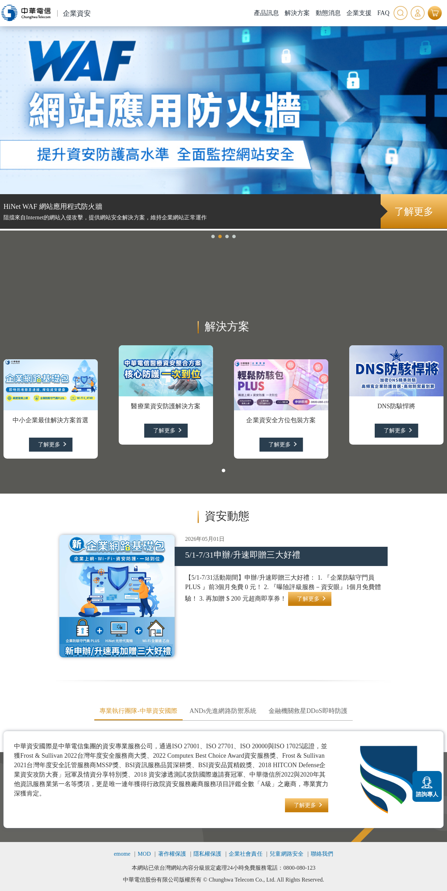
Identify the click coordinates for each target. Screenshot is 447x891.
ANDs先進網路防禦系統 (223, 710)
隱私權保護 (207, 854)
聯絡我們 (322, 854)
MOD (144, 854)
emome (122, 854)
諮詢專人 (427, 785)
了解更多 (413, 211)
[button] (213, 236)
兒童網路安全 (286, 854)
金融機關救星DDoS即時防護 (308, 710)
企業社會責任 (246, 854)
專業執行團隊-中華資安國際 (138, 710)
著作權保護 (172, 854)
